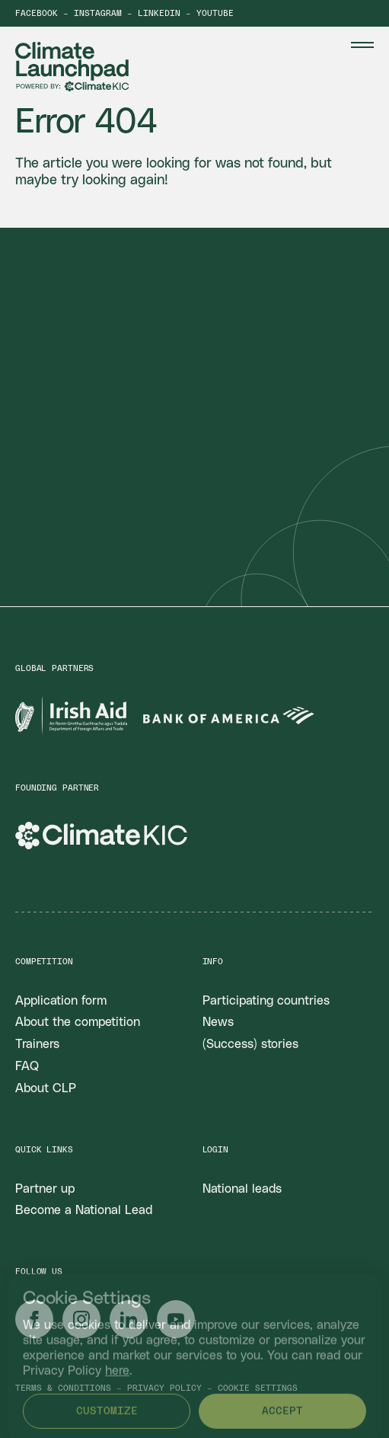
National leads (242, 1189)
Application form (61, 1001)
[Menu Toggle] (362, 45)
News (218, 1022)
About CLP (45, 1088)
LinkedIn (159, 13)
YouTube (215, 13)
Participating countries (266, 1001)
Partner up (45, 1189)
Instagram (98, 13)
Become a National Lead (83, 1210)
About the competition (77, 1022)
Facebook (36, 13)
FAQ (27, 1066)
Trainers (37, 1044)
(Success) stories (250, 1044)
